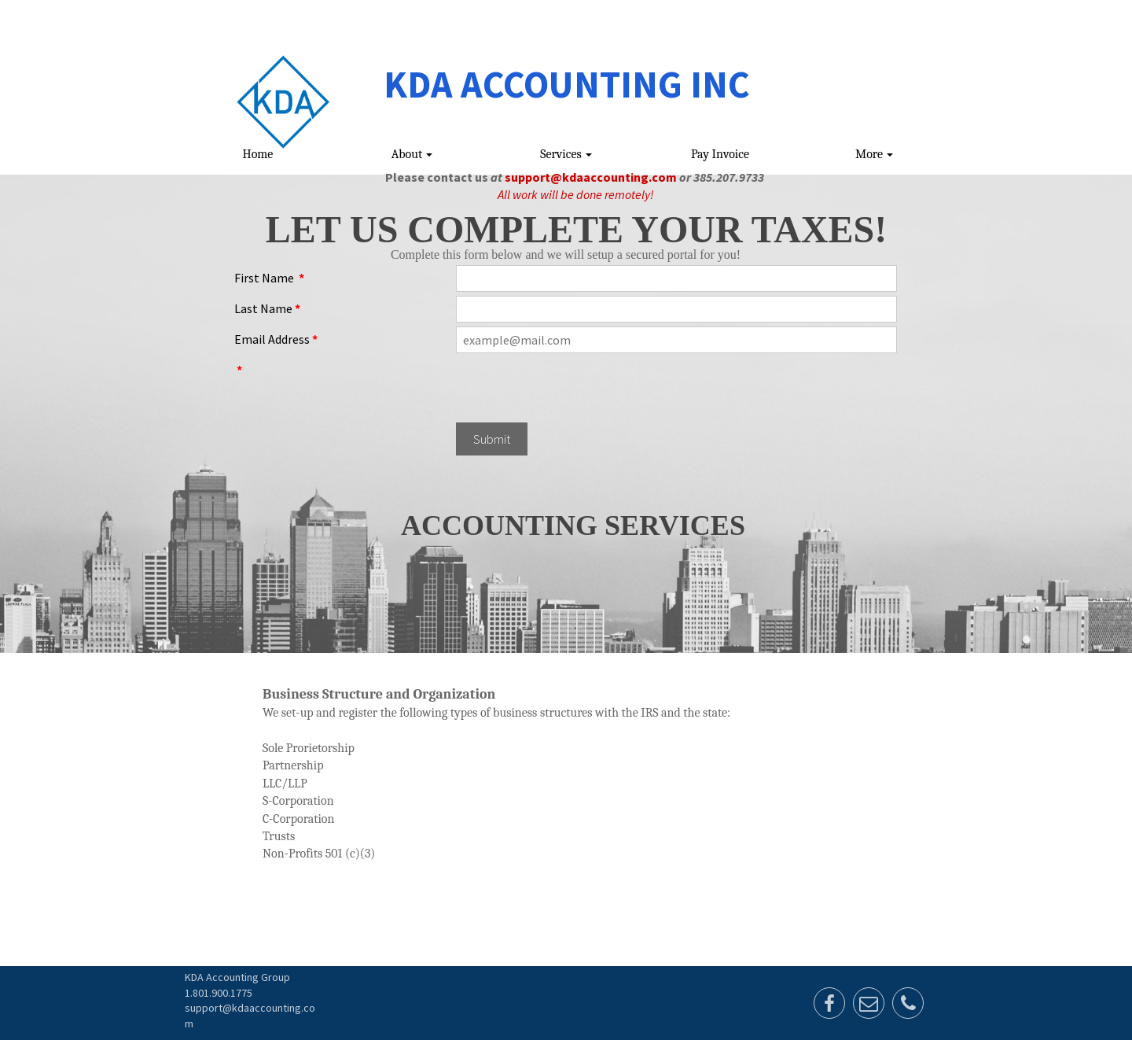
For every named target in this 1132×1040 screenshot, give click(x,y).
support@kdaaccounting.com (591, 177)
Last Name (267, 308)
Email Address (276, 339)
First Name (269, 278)
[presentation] (575, 388)
